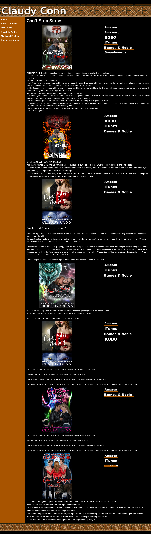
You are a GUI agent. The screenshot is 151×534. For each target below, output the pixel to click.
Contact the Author (10, 40)
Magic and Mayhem (10, 36)
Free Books (6, 28)
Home (4, 19)
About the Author (9, 32)
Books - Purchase (9, 24)
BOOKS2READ (111, 466)
